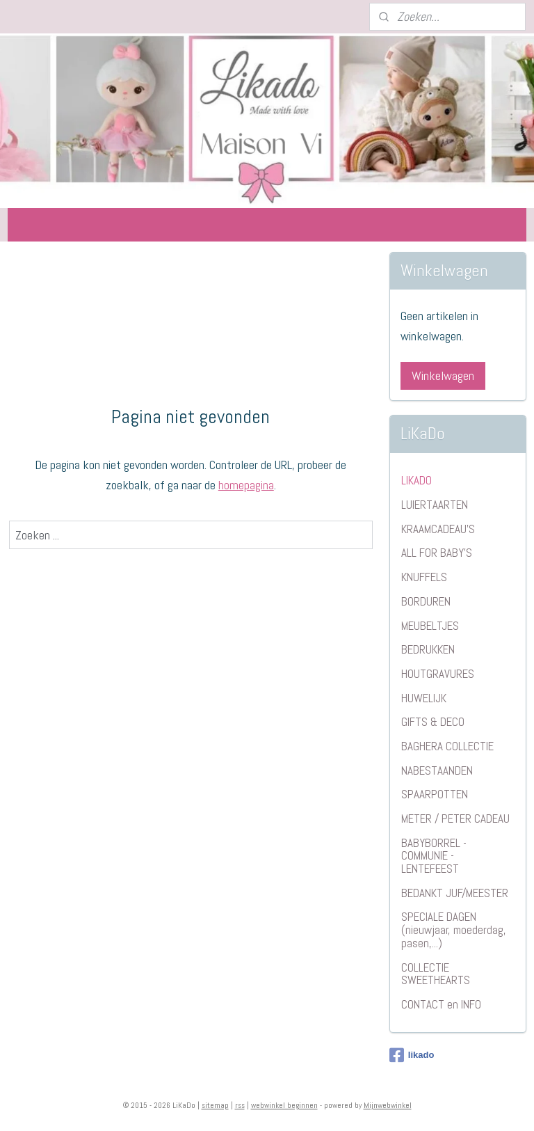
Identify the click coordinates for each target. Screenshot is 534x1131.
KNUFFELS (424, 577)
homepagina (246, 485)
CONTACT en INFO (441, 1004)
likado (412, 1055)
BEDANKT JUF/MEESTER (454, 893)
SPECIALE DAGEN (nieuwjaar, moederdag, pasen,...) (453, 929)
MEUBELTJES (430, 625)
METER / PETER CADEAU (455, 818)
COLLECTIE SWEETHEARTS (435, 974)
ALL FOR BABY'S (436, 552)
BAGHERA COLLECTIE (447, 746)
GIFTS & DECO (432, 721)
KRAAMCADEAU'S (438, 529)
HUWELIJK (423, 698)
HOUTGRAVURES (437, 673)
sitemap (215, 1105)
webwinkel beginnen (284, 1105)
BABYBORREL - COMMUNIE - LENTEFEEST (434, 855)
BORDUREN (426, 601)
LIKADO (416, 480)
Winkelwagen (443, 375)
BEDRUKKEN (428, 649)
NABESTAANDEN (437, 770)
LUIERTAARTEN (434, 504)
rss (240, 1105)
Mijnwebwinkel (388, 1105)
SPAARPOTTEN (434, 794)
